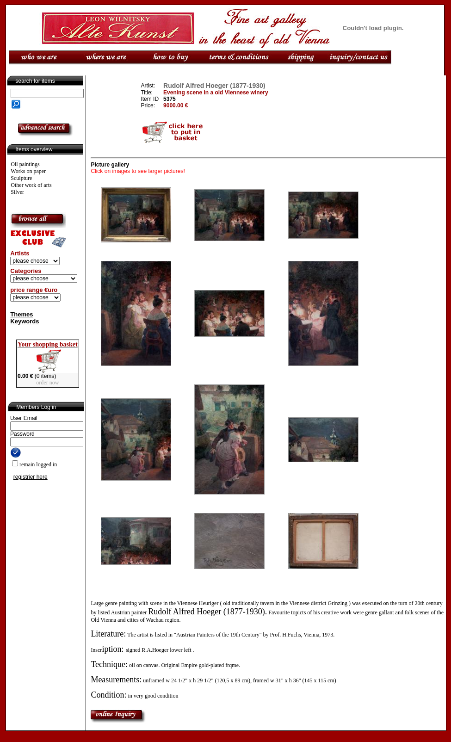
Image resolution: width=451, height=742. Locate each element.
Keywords (24, 321)
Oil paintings (25, 164)
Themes (21, 314)
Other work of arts (31, 185)
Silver (17, 192)
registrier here (30, 477)
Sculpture (21, 178)
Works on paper (28, 171)
